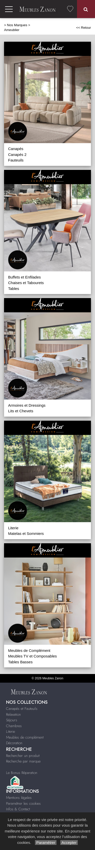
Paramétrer (45, 842)
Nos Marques (17, 25)
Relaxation (13, 714)
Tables (13, 288)
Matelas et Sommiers (26, 533)
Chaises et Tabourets (26, 283)
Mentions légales (19, 797)
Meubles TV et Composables (32, 656)
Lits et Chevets (20, 411)
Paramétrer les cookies (23, 803)
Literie (13, 528)
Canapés (15, 148)
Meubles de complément (25, 737)
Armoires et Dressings (27, 405)
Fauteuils (16, 160)
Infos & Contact (18, 809)
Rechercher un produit (23, 755)
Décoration (14, 743)
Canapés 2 (17, 154)
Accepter (69, 842)
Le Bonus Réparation (21, 772)
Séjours (11, 720)
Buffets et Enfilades (24, 277)
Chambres (14, 726)
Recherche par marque (23, 761)
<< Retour (83, 28)
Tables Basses (20, 662)
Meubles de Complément (29, 650)
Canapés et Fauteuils (21, 708)
